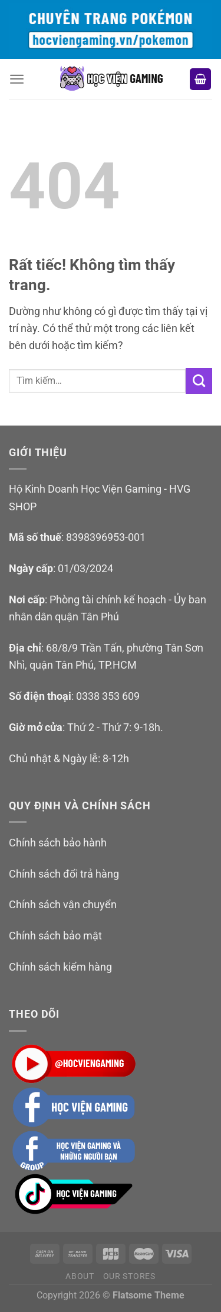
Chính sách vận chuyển (63, 904)
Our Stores (129, 1276)
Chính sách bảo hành (58, 842)
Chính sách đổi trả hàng (64, 874)
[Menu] (17, 79)
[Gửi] (199, 381)
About (79, 1276)
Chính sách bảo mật (55, 935)
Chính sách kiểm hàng (60, 967)
